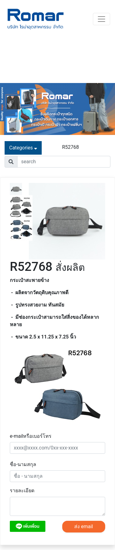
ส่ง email (83, 526)
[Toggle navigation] (101, 19)
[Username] (63, 162)
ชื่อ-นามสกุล (23, 464)
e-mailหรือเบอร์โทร (31, 436)
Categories (23, 148)
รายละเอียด (22, 490)
